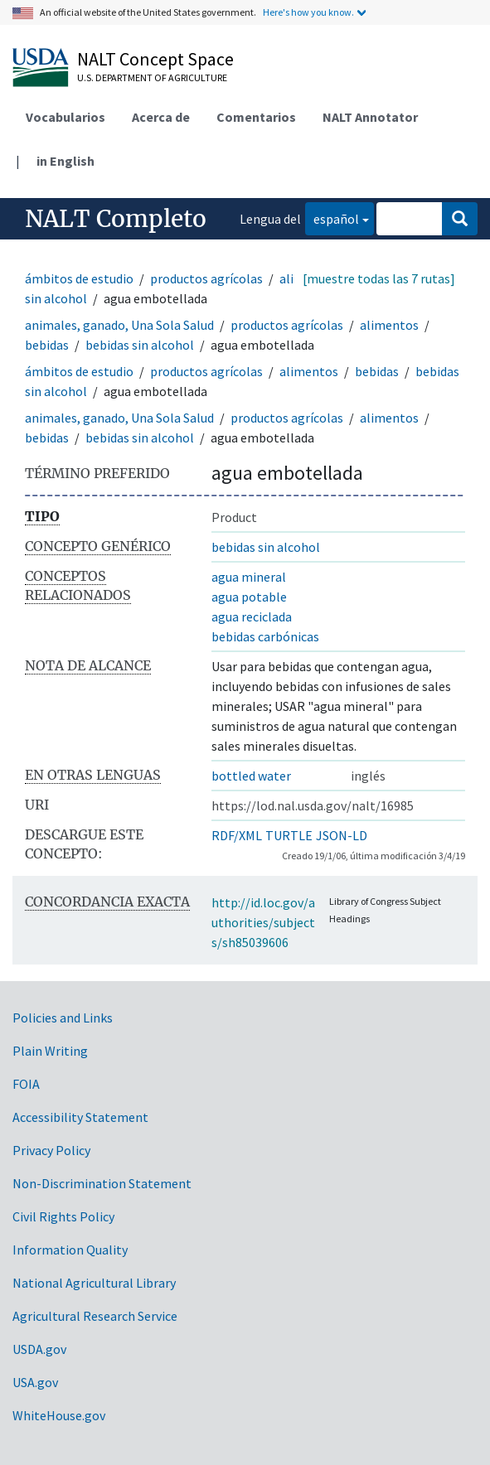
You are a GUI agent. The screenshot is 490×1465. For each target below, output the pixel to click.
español (332, 217)
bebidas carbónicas (265, 636)
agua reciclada (251, 616)
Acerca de (161, 117)
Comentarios (256, 117)
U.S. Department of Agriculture (152, 77)
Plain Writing (50, 1050)
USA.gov (35, 1382)
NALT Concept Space (155, 58)
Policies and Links (62, 1017)
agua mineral (248, 576)
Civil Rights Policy (63, 1216)
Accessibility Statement (80, 1117)
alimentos (389, 325)
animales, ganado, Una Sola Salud (119, 325)
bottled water (251, 775)
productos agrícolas (206, 278)
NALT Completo (115, 219)
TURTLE (289, 835)
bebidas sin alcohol (139, 344)
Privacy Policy (51, 1150)
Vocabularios (65, 117)
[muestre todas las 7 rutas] (379, 278)
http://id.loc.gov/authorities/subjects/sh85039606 (263, 922)
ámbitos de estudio (79, 278)
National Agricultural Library (94, 1282)
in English (65, 160)
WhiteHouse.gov (58, 1415)
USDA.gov (39, 1349)
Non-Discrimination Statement (102, 1183)
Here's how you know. (308, 12)
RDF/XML (236, 835)
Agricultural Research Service (94, 1316)
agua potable (249, 596)
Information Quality (70, 1249)
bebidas (47, 344)
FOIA (26, 1084)
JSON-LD (341, 835)
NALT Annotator (370, 117)
